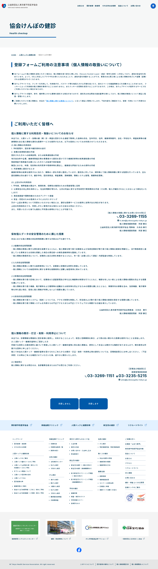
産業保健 (103, 476)
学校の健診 (74, 488)
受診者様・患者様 (93, 6)
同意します (93, 403)
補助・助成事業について (61, 529)
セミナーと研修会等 (107, 483)
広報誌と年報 (104, 486)
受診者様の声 (18, 481)
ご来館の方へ (130, 439)
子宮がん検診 (55, 468)
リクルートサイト (137, 425)
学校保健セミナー (77, 499)
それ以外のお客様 (109, 6)
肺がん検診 (54, 483)
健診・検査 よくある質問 (134, 482)
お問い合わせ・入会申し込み (81, 450)
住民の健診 (102, 439)
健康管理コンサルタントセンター (25, 529)
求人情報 (128, 472)
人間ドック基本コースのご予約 (25, 461)
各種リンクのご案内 (132, 487)
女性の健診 (53, 457)
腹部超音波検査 (56, 496)
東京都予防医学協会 (21, 425)
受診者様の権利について (105, 564)
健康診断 (74, 493)
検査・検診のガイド (78, 496)
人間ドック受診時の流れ (22, 474)
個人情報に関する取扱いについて (59, 101)
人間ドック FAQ (20, 478)
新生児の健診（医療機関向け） (82, 468)
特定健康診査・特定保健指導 (110, 447)
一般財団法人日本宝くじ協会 (133, 529)
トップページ (17, 439)
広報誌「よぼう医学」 (133, 443)
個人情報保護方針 (123, 564)
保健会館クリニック (51, 425)
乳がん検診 (54, 465)
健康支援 (101, 471)
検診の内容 (75, 447)
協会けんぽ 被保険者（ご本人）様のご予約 (29, 489)
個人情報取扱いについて (140, 564)
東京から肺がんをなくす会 (80, 439)
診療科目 (54, 443)
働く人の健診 (103, 453)
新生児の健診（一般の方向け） (82, 465)
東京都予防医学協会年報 (134, 448)
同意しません (65, 403)
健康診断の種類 (105, 461)
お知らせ (80, 6)
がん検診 (52, 475)
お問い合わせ (136, 6)
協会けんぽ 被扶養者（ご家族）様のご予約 (29, 493)
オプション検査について (22, 471)
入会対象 (74, 443)
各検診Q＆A (75, 503)
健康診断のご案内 (20, 486)
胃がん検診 (54, 479)
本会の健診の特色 (106, 458)
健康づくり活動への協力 (108, 489)
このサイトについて (87, 564)
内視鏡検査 (54, 500)
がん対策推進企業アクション (97, 529)
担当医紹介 (75, 454)
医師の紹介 (54, 450)
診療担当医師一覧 (57, 447)
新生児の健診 (111, 425)
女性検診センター (57, 461)
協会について (123, 6)
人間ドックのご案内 (21, 458)
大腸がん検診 (55, 486)
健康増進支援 (104, 479)
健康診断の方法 (105, 465)
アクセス (128, 463)
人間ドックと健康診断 (27, 55)
